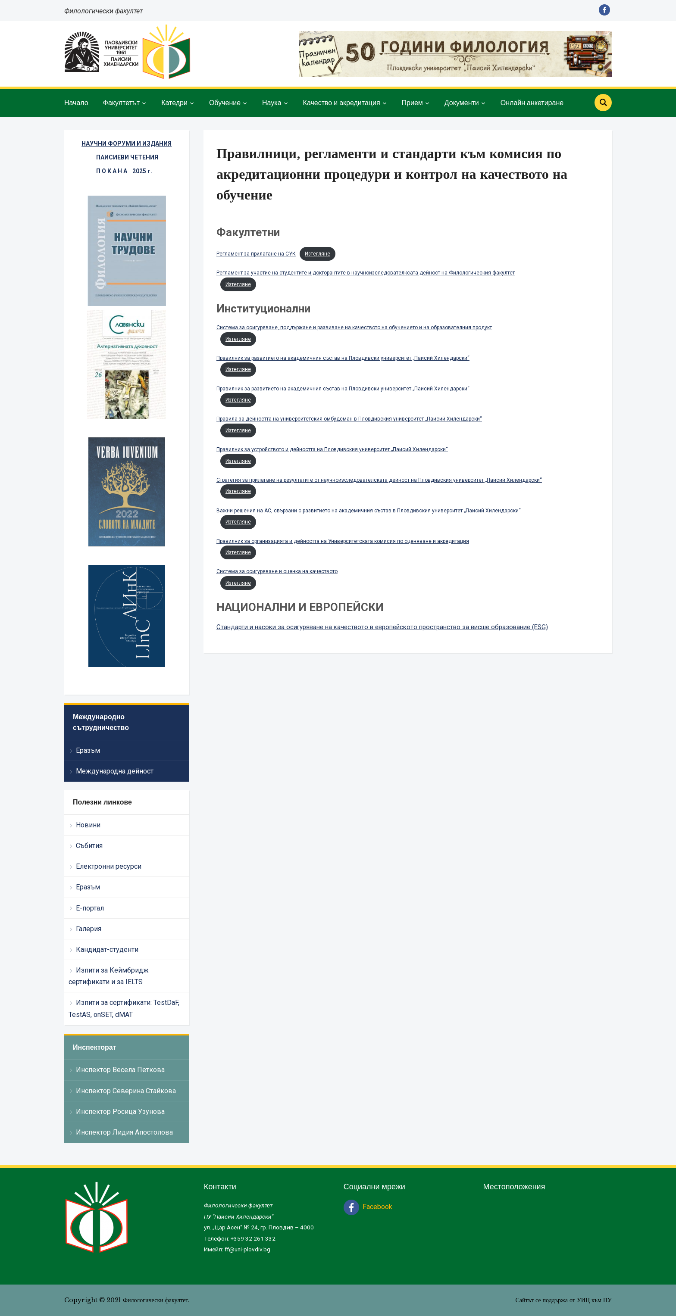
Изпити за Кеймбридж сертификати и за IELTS (109, 976)
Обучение (225, 102)
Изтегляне (317, 254)
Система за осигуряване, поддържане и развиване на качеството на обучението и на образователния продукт (354, 327)
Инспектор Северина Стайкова (126, 1091)
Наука (272, 102)
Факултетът (121, 102)
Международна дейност (114, 771)
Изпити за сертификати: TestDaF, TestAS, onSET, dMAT (124, 1008)
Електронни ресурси (108, 866)
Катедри (174, 102)
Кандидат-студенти (107, 949)
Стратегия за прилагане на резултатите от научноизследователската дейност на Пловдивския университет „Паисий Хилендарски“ (379, 480)
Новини (88, 825)
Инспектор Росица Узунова (120, 1111)
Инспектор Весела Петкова (120, 1070)
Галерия (88, 929)
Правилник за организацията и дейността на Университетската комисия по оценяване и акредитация (342, 541)
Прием (412, 102)
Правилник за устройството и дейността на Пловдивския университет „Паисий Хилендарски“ (332, 449)
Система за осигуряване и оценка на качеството (277, 571)
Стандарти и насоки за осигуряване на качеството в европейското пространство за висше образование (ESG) (382, 627)
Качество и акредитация (341, 102)
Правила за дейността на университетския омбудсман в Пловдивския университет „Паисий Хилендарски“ (349, 419)
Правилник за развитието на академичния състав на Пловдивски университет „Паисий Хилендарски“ (342, 358)
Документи (461, 102)
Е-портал (90, 908)
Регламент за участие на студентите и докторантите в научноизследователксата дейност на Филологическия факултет (365, 273)
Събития (89, 846)
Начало (76, 102)
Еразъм (88, 750)
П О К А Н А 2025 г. (124, 171)
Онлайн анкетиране (532, 102)
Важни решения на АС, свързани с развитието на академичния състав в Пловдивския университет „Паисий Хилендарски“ (368, 511)
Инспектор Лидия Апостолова (124, 1132)
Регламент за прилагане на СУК (256, 254)
